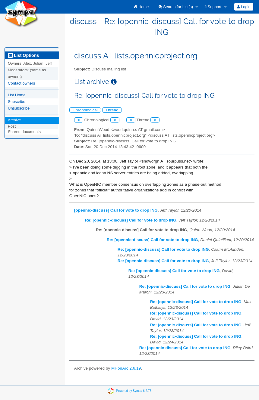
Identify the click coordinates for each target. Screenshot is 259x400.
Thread (112, 110)
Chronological (85, 110)
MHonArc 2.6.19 (126, 368)
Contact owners (21, 83)
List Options (23, 55)
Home (141, 7)
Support (213, 7)
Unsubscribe (19, 108)
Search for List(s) (176, 7)
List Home (17, 95)
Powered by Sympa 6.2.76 (133, 390)
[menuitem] (141, 7)
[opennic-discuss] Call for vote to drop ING (116, 210)
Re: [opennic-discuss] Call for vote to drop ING (130, 220)
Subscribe (16, 101)
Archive (14, 120)
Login (243, 7)
